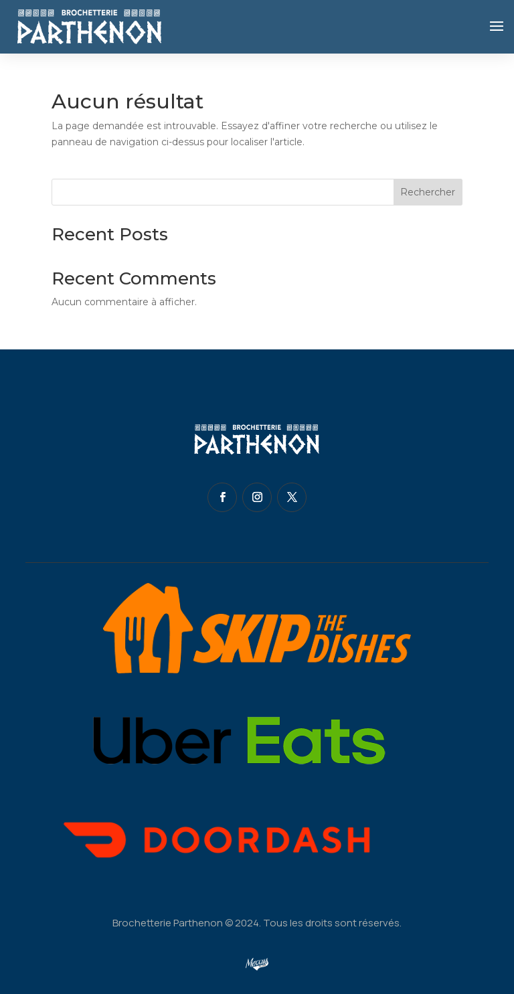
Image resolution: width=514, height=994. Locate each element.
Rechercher (427, 192)
